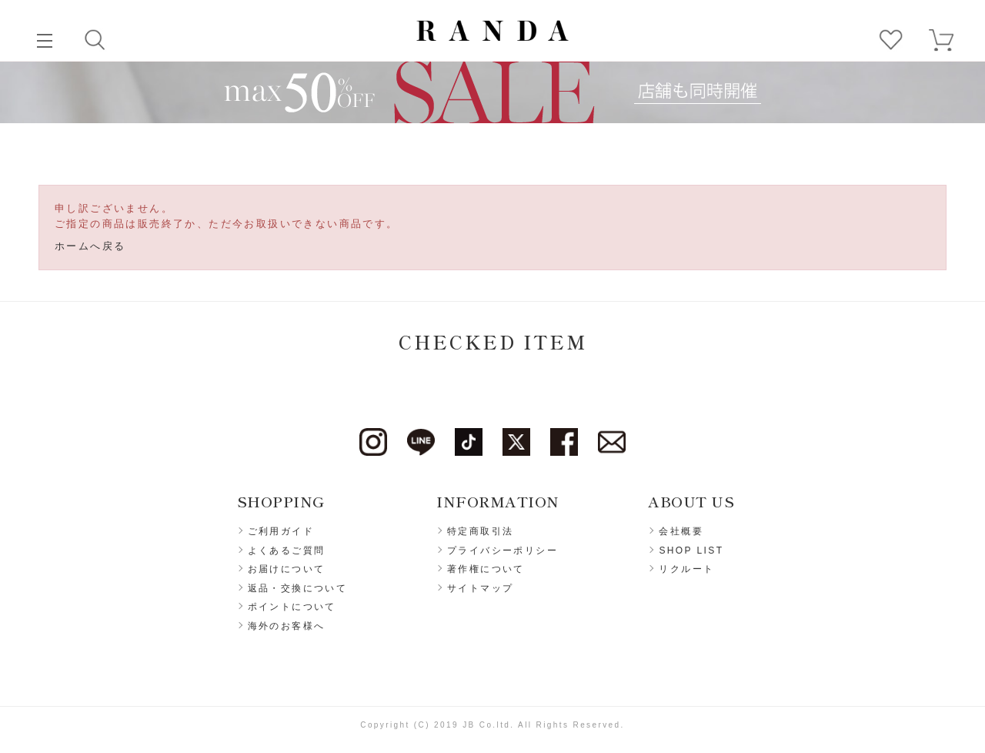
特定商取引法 (480, 531)
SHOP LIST (691, 550)
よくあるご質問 (287, 550)
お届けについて (287, 569)
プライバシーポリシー (502, 550)
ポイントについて (292, 606)
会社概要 (681, 531)
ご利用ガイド (281, 531)
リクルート (686, 569)
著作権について (486, 569)
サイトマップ (480, 588)
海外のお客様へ (287, 626)
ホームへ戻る (90, 246)
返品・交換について (298, 588)
